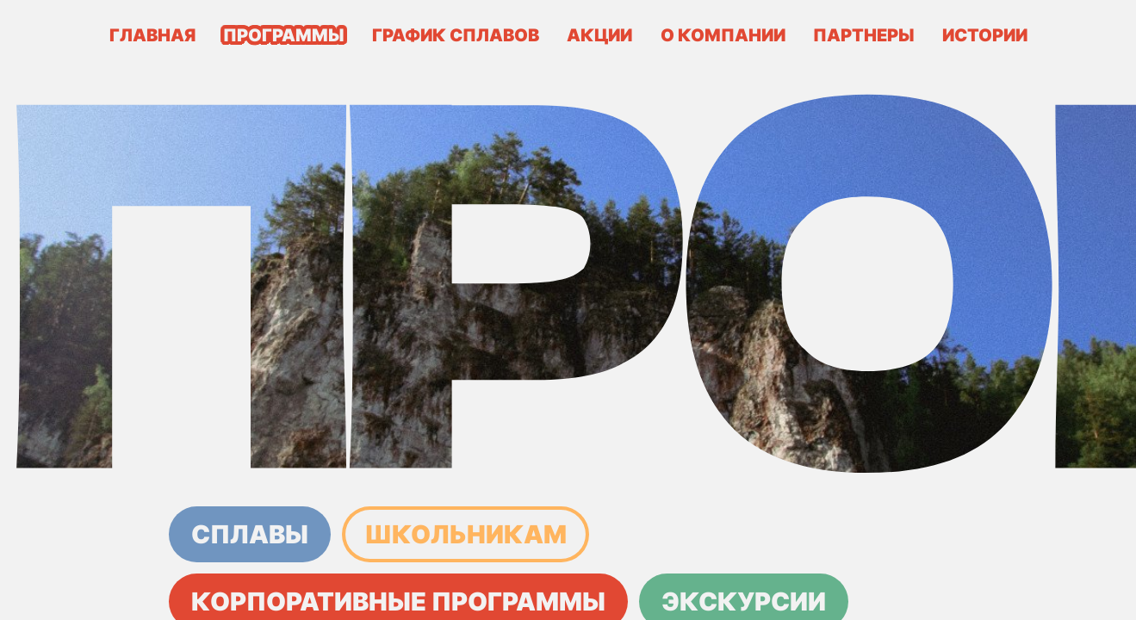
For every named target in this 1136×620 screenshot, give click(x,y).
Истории (984, 35)
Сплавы (249, 534)
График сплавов (455, 35)
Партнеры (863, 35)
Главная (152, 35)
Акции (599, 35)
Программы (283, 35)
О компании (723, 35)
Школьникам (465, 534)
